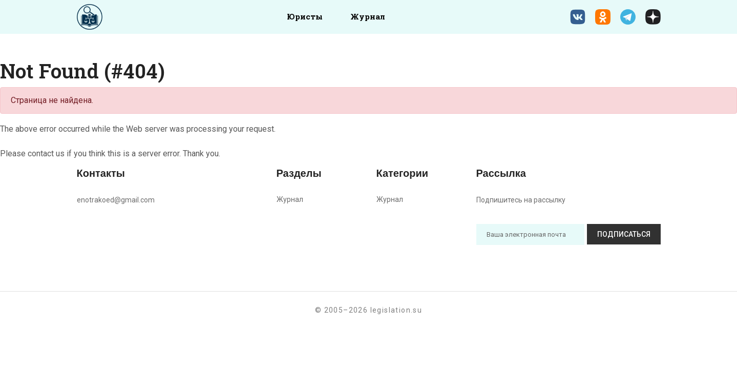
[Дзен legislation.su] (653, 17)
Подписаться (623, 234)
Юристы (305, 16)
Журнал (367, 16)
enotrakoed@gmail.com (116, 200)
